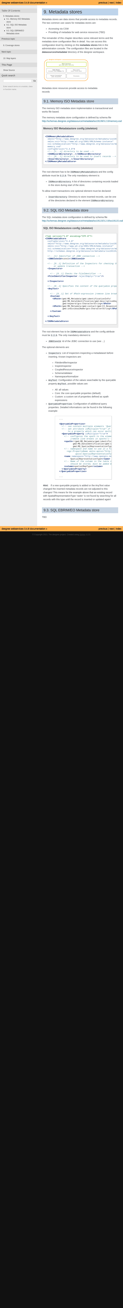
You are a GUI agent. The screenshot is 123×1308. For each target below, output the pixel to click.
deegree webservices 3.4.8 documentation (23, 2)
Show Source (9, 70)
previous (102, 2)
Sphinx (82, 532)
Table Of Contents (11, 10)
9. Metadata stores (11, 16)
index (118, 2)
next (111, 2)
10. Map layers (9, 58)
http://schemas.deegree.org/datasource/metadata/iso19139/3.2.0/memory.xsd (82, 121)
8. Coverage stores (11, 45)
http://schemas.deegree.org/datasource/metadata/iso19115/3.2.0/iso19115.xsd (82, 220)
